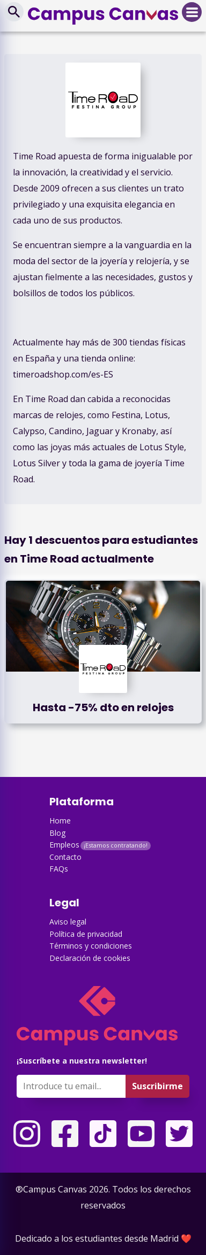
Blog (57, 833)
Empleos (64, 845)
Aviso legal (67, 922)
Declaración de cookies (89, 958)
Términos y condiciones (90, 946)
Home (60, 820)
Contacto (65, 857)
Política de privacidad (85, 934)
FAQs (58, 869)
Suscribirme (157, 1086)
